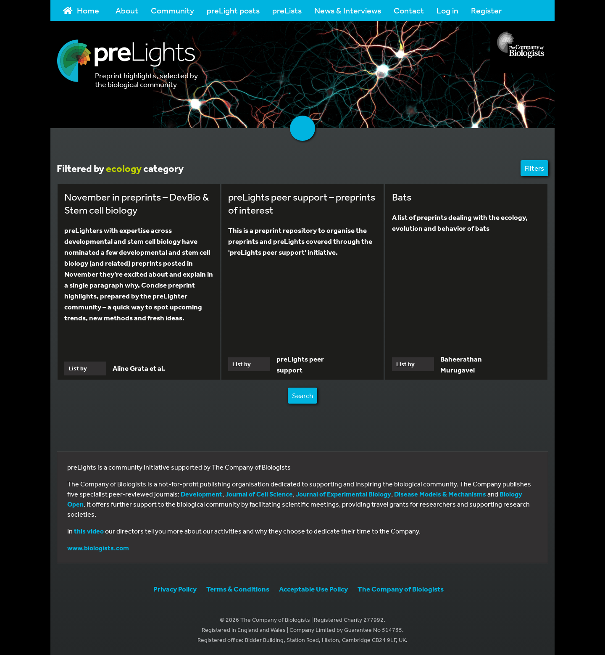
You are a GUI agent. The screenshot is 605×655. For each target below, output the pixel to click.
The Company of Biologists (401, 588)
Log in (447, 10)
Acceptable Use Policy (313, 588)
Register (486, 10)
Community (172, 10)
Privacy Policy (175, 588)
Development (201, 494)
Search (302, 395)
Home (81, 10)
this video (89, 531)
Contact (409, 10)
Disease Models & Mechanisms (440, 494)
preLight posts (233, 10)
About (127, 10)
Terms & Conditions (237, 588)
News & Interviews (347, 10)
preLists (287, 10)
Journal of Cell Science (259, 494)
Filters (534, 168)
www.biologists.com (98, 548)
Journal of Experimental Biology (343, 494)
